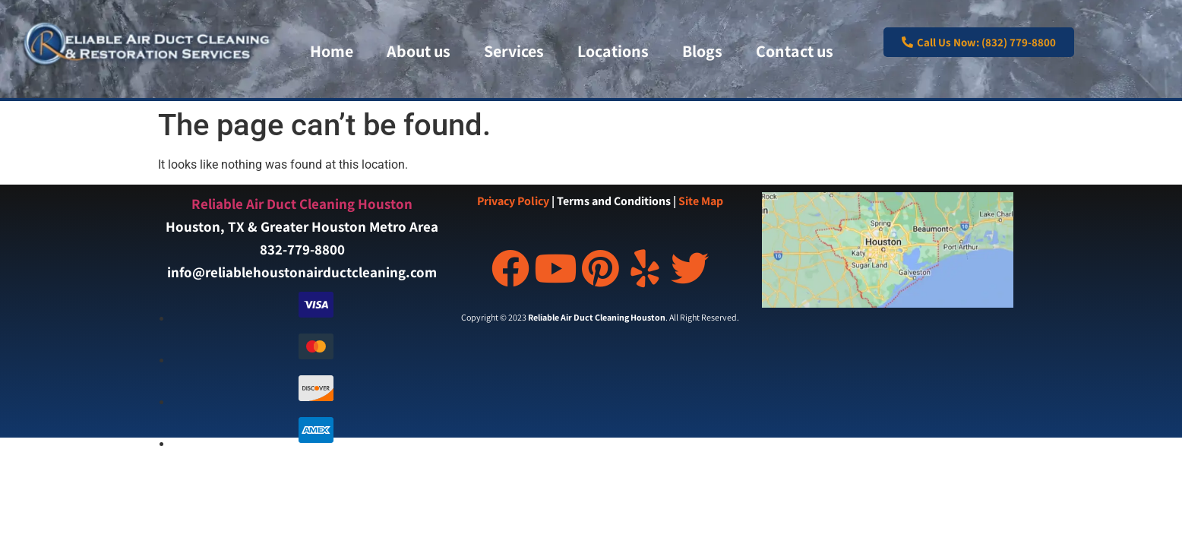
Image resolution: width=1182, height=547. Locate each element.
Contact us (794, 51)
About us (418, 51)
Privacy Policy (513, 201)
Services (514, 51)
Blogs (702, 51)
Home (331, 51)
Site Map (700, 201)
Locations (613, 51)
